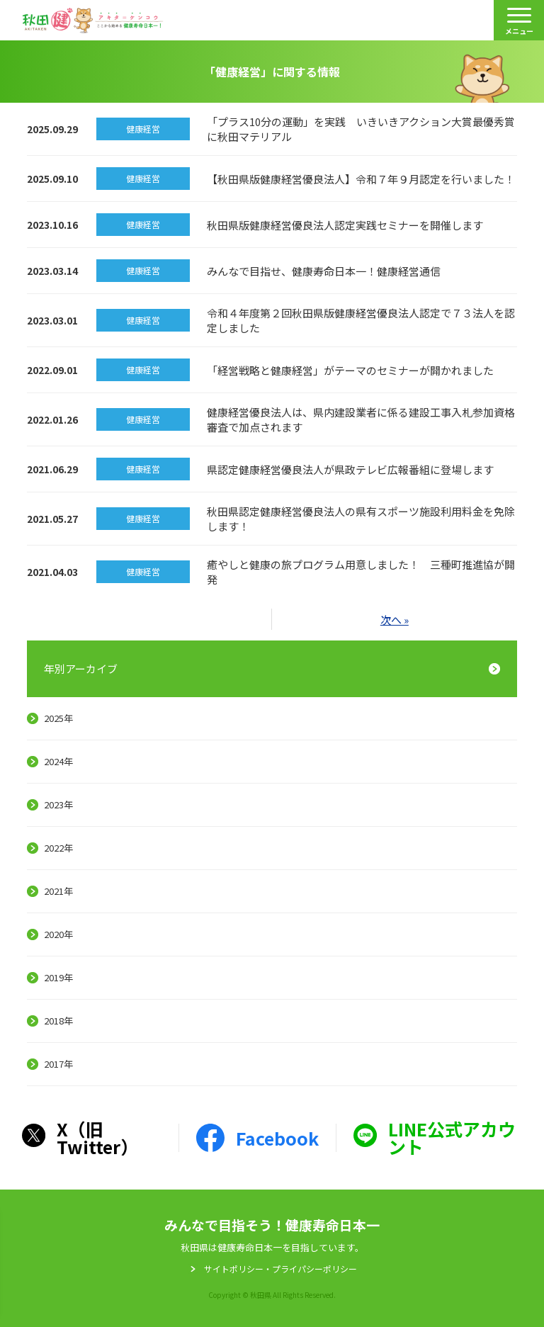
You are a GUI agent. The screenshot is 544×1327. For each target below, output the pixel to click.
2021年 (58, 891)
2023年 (58, 804)
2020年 (58, 934)
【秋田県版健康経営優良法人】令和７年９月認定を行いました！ (361, 178)
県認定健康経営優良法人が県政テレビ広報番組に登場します (350, 469)
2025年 (58, 718)
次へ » (394, 619)
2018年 (58, 1020)
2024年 (58, 761)
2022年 (58, 847)
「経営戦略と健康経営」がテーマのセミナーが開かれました (350, 370)
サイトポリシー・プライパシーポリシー (280, 1269)
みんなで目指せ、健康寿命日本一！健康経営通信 (324, 271)
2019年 (58, 977)
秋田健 (93, 20)
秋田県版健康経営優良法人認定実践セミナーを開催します (345, 225)
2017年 (58, 1064)
